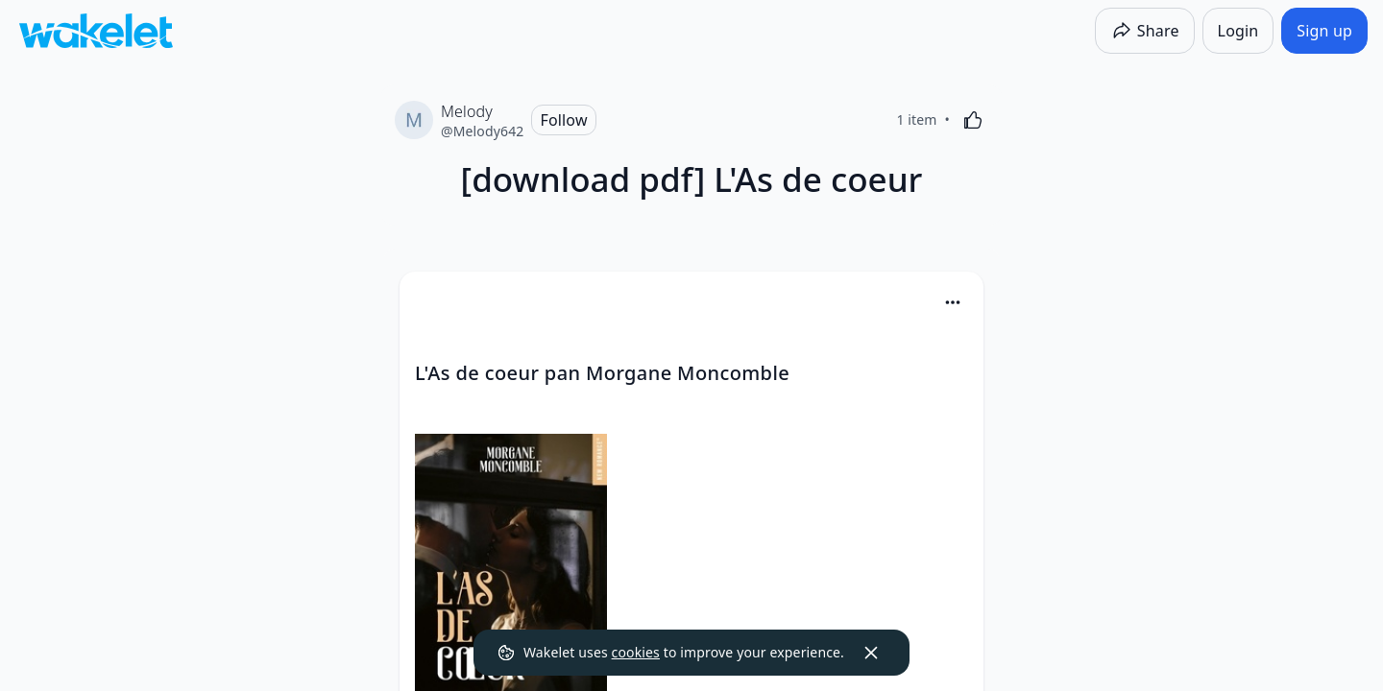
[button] (952, 304)
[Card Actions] (952, 302)
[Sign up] (1324, 31)
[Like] (973, 120)
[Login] (1238, 31)
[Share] (1145, 31)
